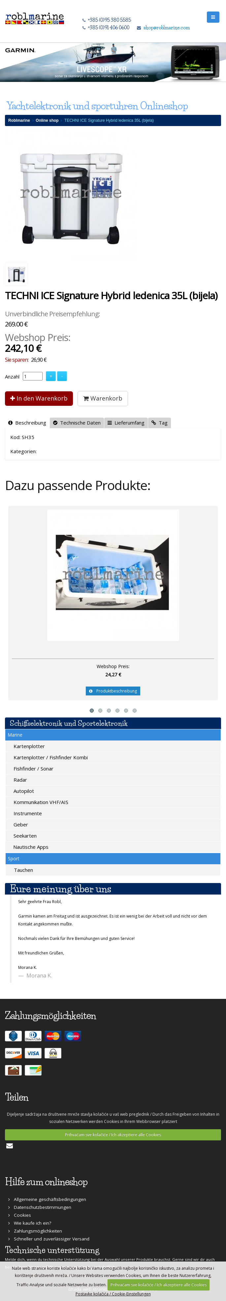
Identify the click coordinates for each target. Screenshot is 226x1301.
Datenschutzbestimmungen (39, 1207)
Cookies (19, 1215)
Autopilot (23, 791)
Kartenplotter (28, 746)
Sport (13, 858)
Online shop (47, 120)
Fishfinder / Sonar (32, 768)
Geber (20, 824)
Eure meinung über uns (60, 888)
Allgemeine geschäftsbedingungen (47, 1199)
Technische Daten (77, 422)
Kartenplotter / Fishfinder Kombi (50, 757)
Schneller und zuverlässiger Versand (48, 1239)
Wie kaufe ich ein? (29, 1223)
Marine (15, 735)
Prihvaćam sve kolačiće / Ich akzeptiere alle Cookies (113, 1134)
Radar (19, 779)
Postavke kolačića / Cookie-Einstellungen (113, 1294)
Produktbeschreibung (113, 691)
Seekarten (24, 835)
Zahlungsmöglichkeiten (35, 1231)
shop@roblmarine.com (167, 28)
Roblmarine (19, 120)
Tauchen (23, 870)
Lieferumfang (126, 422)
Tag (159, 422)
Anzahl (12, 376)
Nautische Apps (30, 847)
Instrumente (27, 813)
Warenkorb (102, 398)
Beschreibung (27, 422)
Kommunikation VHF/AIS (40, 802)
